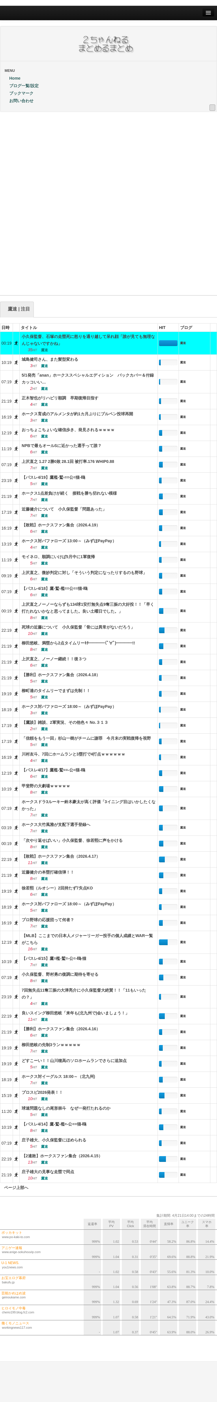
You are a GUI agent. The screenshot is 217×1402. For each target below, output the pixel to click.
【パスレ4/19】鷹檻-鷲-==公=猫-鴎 (53, 477)
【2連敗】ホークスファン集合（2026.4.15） (62, 1156)
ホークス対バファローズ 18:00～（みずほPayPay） (69, 706)
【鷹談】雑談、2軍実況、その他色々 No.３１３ (65, 722)
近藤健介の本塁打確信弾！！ (48, 872)
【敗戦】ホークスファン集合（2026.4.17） (61, 856)
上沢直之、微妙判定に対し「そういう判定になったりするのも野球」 (84, 572)
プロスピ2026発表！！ (42, 1092)
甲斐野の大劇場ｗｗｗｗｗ (46, 786)
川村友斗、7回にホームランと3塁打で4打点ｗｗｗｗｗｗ (73, 754)
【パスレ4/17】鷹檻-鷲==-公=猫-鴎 (53, 770)
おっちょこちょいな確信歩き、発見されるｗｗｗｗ (68, 429)
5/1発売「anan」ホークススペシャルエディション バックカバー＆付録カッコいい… (88, 378)
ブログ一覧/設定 (22, 85)
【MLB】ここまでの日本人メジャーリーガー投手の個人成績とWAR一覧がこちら (87, 939)
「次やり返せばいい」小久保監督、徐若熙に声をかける (72, 840)
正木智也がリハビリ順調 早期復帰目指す (60, 398)
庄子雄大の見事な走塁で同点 (48, 1171)
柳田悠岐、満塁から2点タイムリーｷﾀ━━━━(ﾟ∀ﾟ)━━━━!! (78, 643)
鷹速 (183, 343)
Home (12, 78)
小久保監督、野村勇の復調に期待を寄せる (60, 974)
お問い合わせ (19, 100)
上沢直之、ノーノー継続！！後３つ (54, 659)
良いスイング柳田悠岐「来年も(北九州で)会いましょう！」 (75, 1013)
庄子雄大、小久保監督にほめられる (54, 1140)
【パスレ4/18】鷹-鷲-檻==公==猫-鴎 (54, 588)
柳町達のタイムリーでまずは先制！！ (56, 690)
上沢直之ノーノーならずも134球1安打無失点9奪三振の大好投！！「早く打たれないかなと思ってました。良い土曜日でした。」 (88, 608)
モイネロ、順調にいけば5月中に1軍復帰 (58, 556)
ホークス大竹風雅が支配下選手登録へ (56, 824)
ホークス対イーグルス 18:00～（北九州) (58, 1076)
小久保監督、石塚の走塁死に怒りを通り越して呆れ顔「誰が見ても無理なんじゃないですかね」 (88, 340)
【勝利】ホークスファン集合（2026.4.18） (61, 674)
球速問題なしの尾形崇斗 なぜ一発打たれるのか (66, 1108)
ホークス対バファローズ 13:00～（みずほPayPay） (69, 541)
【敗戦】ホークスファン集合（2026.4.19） (61, 525)
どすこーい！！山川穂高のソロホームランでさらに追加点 (74, 1060)
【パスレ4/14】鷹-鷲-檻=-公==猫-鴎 (54, 1124)
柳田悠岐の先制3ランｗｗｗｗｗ (51, 1044)
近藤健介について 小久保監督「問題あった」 (64, 509)
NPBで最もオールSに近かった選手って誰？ (62, 445)
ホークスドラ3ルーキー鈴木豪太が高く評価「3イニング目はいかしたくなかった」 (89, 805)
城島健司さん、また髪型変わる (50, 359)
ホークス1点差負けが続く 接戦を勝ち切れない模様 (69, 493)
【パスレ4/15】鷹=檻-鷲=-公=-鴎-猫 (54, 958)
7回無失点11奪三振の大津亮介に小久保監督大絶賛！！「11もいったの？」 (84, 993)
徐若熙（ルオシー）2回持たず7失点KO (57, 888)
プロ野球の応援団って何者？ (48, 919)
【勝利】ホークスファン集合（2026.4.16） (61, 1029)
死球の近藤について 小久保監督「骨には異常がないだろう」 (78, 627)
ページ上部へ (14, 1187)
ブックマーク (19, 93)
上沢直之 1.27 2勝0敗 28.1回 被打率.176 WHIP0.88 (68, 461)
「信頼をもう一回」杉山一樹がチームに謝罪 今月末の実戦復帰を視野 (86, 738)
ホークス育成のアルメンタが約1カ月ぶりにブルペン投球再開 (77, 414)
